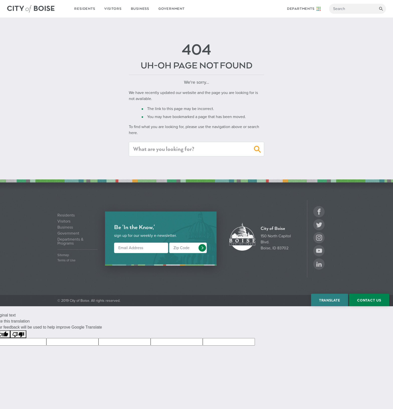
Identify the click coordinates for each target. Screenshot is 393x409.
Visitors (112, 9)
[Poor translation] (18, 334)
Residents (84, 9)
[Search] (357, 9)
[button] (257, 150)
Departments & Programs (70, 241)
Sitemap (63, 255)
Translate (329, 300)
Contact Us (369, 300)
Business (140, 9)
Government (171, 9)
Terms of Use (66, 260)
